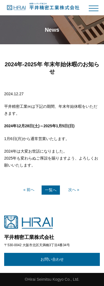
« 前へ (28, 189)
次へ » (73, 189)
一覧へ (51, 190)
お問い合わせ (52, 259)
